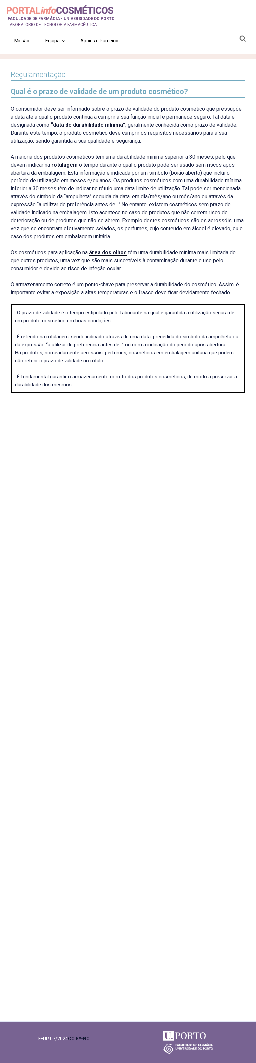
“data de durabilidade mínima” (88, 125)
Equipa (55, 40)
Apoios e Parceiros (100, 40)
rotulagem (65, 165)
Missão (21, 40)
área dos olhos (108, 252)
